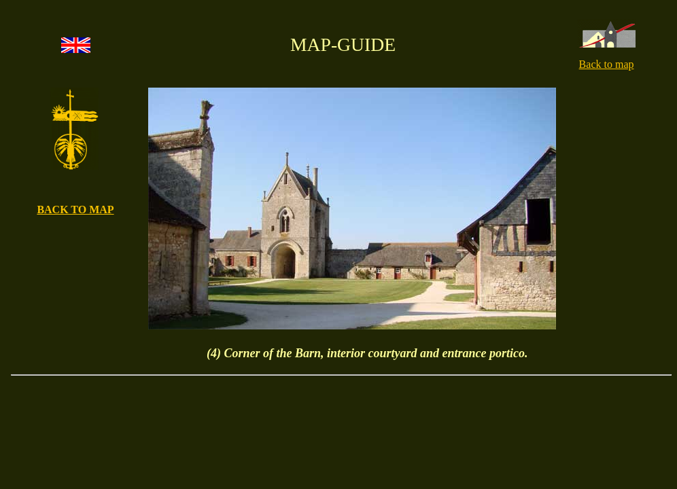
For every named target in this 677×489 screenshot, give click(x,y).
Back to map (606, 64)
